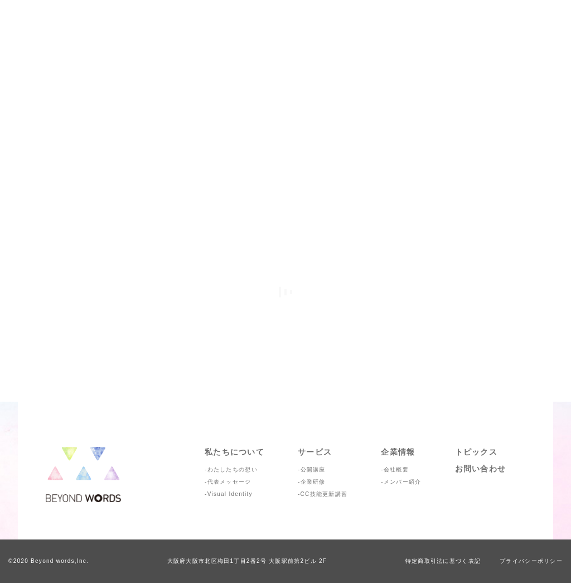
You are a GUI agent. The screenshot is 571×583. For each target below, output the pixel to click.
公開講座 (313, 469)
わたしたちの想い (232, 469)
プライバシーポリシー (531, 561)
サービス (315, 451)
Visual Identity (230, 494)
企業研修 (313, 482)
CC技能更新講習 (324, 494)
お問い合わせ (480, 468)
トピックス (476, 451)
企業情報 (398, 451)
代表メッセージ (229, 482)
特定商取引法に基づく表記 (443, 561)
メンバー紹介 (403, 482)
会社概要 (396, 469)
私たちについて (234, 451)
